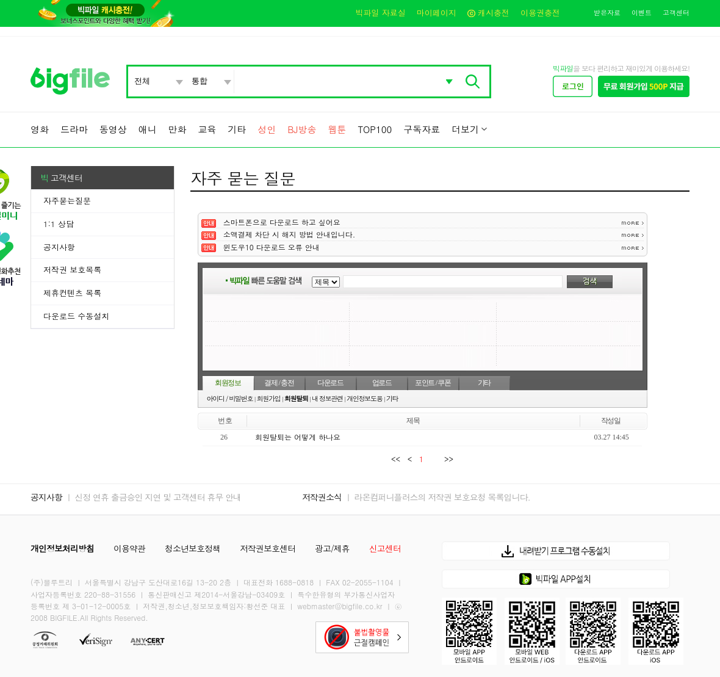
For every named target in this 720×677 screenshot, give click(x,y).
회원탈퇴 (296, 398)
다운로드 (330, 382)
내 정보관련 (327, 398)
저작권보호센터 (267, 548)
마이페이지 (436, 12)
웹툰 (337, 129)
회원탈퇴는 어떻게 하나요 (297, 437)
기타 (237, 129)
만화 (177, 129)
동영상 (113, 129)
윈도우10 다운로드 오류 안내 (271, 247)
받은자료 (607, 12)
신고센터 (385, 548)
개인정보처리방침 (62, 548)
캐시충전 (488, 12)
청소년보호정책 (192, 548)
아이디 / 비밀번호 (230, 398)
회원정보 (228, 382)
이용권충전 (540, 12)
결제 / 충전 (278, 382)
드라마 (74, 129)
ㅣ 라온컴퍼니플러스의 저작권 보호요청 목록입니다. (437, 497)
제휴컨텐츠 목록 (72, 293)
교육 (207, 129)
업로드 (382, 382)
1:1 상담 (58, 224)
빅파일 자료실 (380, 12)
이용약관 (129, 548)
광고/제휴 (332, 548)
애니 (148, 129)
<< (398, 459)
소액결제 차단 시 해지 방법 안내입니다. (289, 234)
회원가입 (269, 398)
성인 (266, 129)
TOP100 (375, 129)
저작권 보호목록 (72, 269)
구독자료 (421, 129)
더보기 (465, 129)
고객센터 (676, 12)
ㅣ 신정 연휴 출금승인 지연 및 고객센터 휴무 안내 (153, 497)
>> (446, 459)
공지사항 (59, 247)
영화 (40, 129)
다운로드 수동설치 (76, 316)
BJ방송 (301, 129)
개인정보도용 (364, 398)
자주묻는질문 (67, 200)
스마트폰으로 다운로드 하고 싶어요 (281, 222)
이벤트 (642, 12)
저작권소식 (322, 497)
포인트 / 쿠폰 (433, 382)
